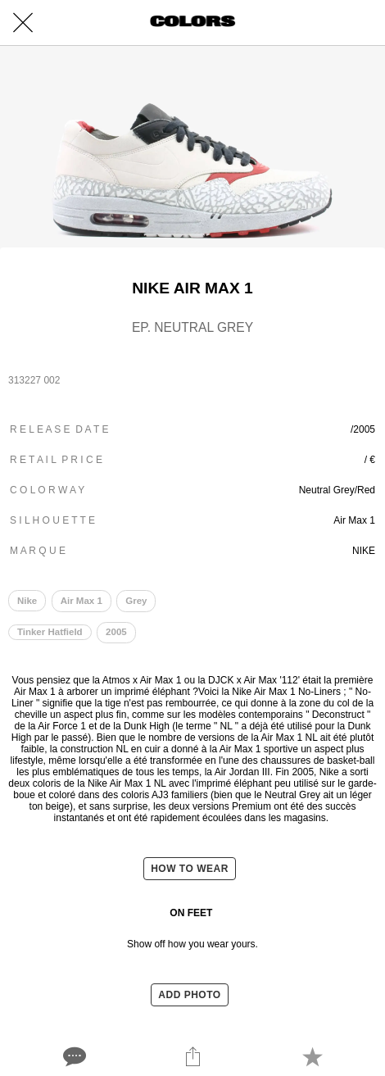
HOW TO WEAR (190, 868)
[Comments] (73, 1056)
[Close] (23, 23)
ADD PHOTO (189, 995)
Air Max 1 (81, 601)
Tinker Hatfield (50, 632)
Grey (136, 601)
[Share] (192, 1056)
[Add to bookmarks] (312, 1056)
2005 (116, 632)
